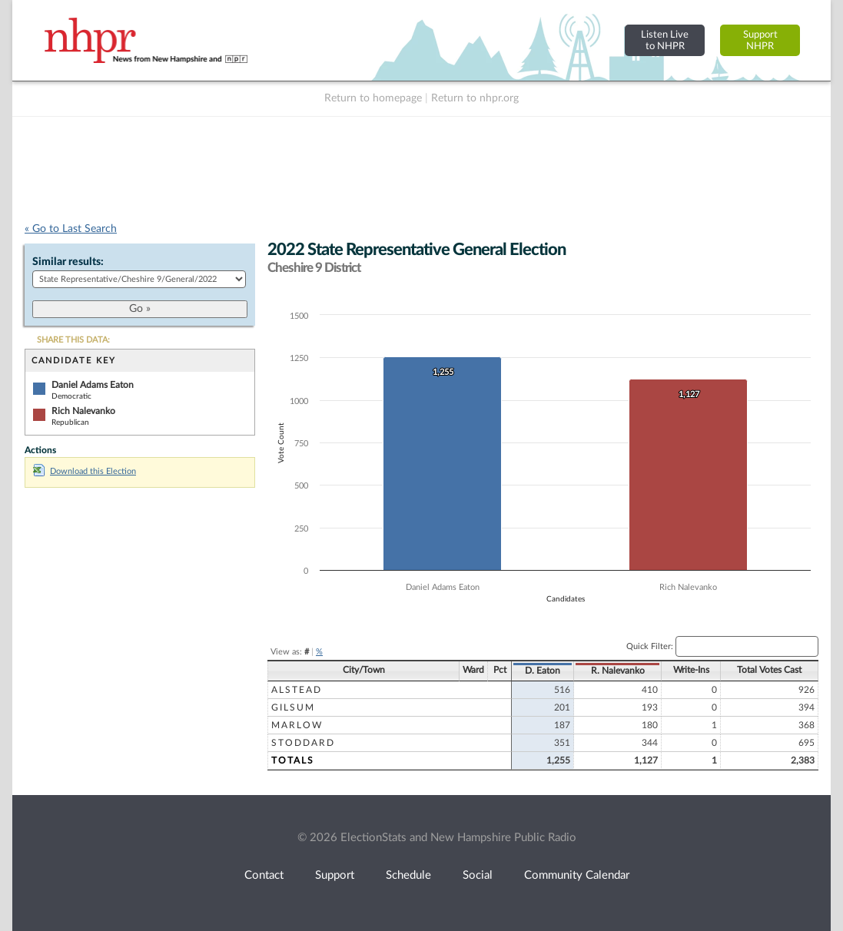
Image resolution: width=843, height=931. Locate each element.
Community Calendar (576, 875)
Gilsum (293, 707)
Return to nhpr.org (475, 98)
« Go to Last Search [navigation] (71, 229)
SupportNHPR (760, 40)
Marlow (297, 725)
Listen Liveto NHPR (665, 40)
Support (334, 875)
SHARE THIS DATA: (73, 340)
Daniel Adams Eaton (92, 384)
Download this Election (84, 471)
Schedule (408, 875)
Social (478, 875)
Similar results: (68, 262)
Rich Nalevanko (83, 411)
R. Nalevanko (618, 670)
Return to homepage (373, 98)
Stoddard (303, 742)
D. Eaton (542, 670)
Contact (264, 875)
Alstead (296, 689)
